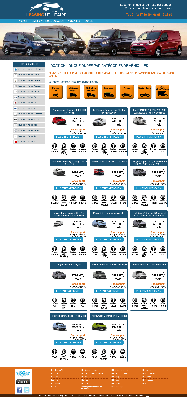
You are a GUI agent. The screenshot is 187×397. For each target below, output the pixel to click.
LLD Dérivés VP (57, 370)
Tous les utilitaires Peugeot (27, 86)
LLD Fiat (84, 380)
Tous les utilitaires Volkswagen (29, 69)
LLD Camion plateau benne (92, 373)
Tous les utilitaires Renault (27, 80)
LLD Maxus (55, 377)
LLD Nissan (55, 383)
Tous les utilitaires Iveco (26, 108)
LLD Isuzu (55, 387)
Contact (90, 21)
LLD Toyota (115, 383)
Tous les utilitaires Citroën (27, 91)
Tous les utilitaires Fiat (25, 102)
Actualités (74, 21)
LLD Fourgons (147, 370)
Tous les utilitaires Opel (26, 125)
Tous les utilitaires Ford (26, 97)
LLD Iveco (115, 380)
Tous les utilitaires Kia (25, 136)
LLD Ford (54, 380)
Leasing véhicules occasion (48, 21)
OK (147, 395)
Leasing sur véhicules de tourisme (91, 388)
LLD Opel (84, 383)
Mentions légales (118, 387)
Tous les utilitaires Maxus (26, 75)
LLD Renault (86, 377)
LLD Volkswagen (148, 373)
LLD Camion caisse (119, 373)
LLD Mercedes (147, 380)
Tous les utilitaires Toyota (26, 130)
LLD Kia (144, 383)
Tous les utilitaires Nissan (26, 119)
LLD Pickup (55, 373)
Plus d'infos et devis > (68, 136)
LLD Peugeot (116, 377)
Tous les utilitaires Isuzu (26, 141)
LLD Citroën (146, 377)
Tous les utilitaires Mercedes (28, 114)
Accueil (23, 21)
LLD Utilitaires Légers (89, 370)
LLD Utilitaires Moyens (120, 370)
